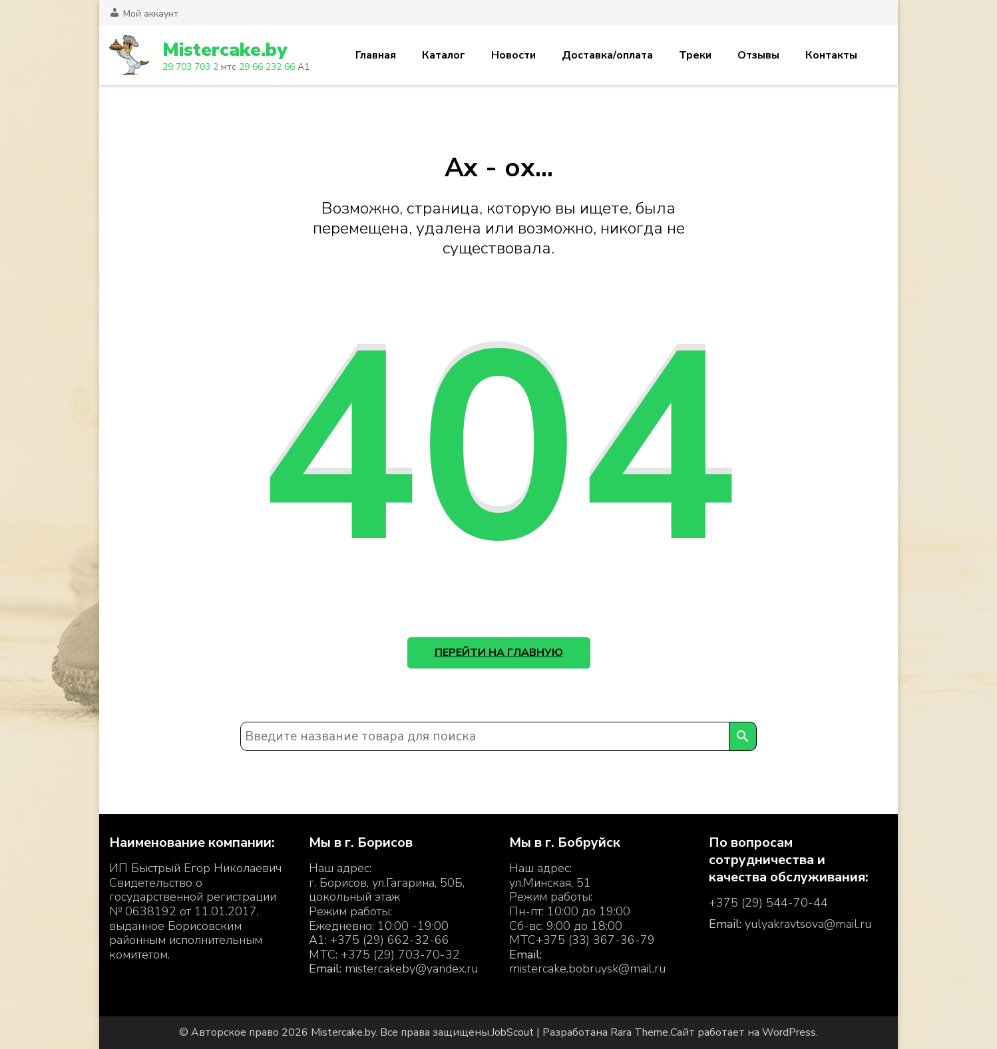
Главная (375, 55)
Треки (695, 55)
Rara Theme (639, 1032)
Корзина (880, 55)
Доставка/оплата (607, 55)
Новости (513, 55)
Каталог (443, 55)
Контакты (831, 55)
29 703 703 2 (190, 67)
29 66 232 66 (267, 67)
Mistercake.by (224, 50)
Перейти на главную (499, 652)
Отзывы (758, 55)
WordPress (789, 1032)
